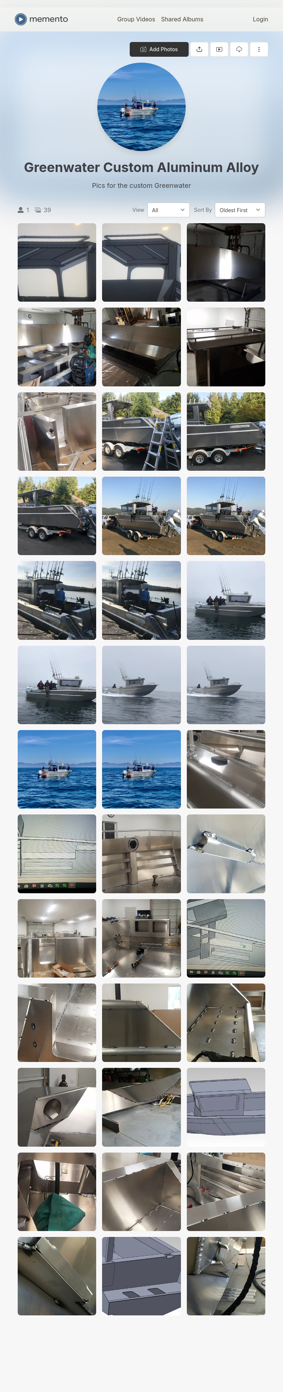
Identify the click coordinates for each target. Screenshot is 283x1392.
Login (260, 19)
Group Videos (136, 19)
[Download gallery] (239, 49)
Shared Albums (182, 19)
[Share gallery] (199, 49)
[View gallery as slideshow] (219, 49)
